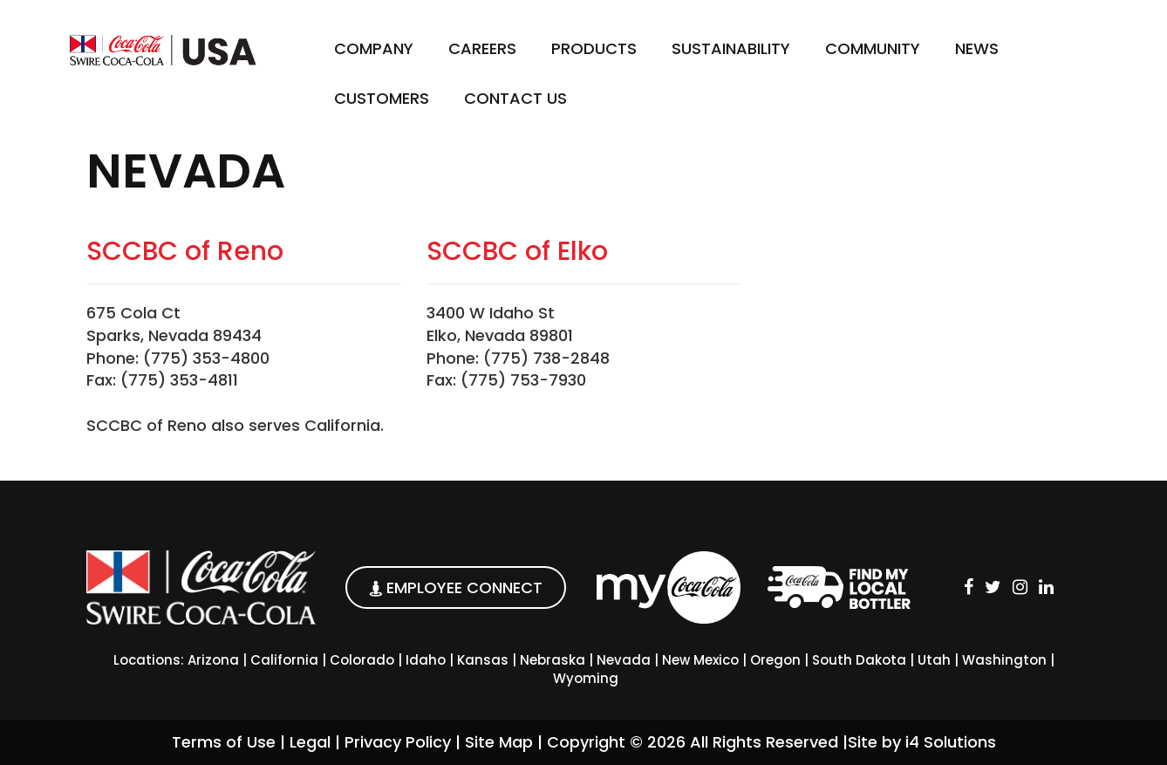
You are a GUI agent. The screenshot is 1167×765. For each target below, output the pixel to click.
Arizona (213, 660)
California (284, 660)
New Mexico (700, 660)
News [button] (977, 48)
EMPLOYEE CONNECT (456, 587)
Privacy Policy (398, 742)
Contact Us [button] (515, 98)
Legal (310, 742)
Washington (1004, 660)
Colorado (362, 660)
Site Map (499, 742)
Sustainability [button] (731, 48)
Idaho (426, 660)
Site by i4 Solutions (922, 742)
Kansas (482, 660)
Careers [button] (482, 48)
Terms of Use (224, 742)
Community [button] (872, 48)
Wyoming (585, 678)
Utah (934, 660)
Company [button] (373, 48)
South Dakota (859, 660)
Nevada (624, 660)
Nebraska (552, 660)
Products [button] (594, 48)
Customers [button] (381, 98)
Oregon (775, 660)
